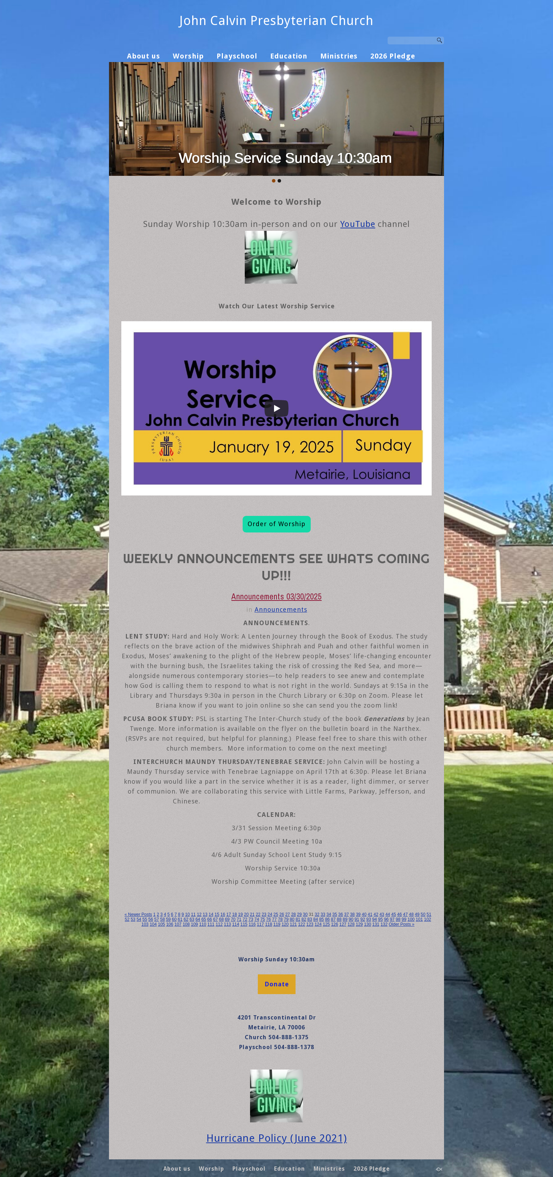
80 (292, 919)
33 (323, 914)
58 (162, 919)
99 (404, 919)
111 (210, 924)
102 (427, 919)
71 (239, 919)
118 (268, 924)
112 (219, 924)
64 (197, 919)
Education (289, 56)
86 (327, 919)
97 (392, 919)
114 (235, 924)
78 (280, 919)
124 (318, 924)
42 (375, 914)
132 (384, 924)
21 (252, 914)
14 (211, 914)
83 (310, 919)
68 (221, 919)
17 (228, 914)
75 (262, 919)
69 (227, 919)
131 (375, 924)
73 (251, 919)
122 (301, 924)
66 (209, 919)
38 (352, 914)
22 (258, 914)
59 (168, 919)
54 (138, 919)
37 (346, 914)
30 (305, 914)
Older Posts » (401, 924)
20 (246, 914)
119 (276, 924)
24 (270, 914)
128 (350, 924)
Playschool (237, 56)
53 (132, 919)
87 (333, 919)
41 (370, 914)
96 (386, 919)
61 (180, 919)
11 (193, 914)
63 (191, 919)
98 (398, 919)
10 (187, 914)
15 (216, 914)
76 (268, 919)
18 (234, 914)
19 (240, 914)
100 (410, 919)
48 (411, 914)
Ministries (339, 56)
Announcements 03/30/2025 (276, 596)
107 (178, 924)
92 (362, 919)
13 (205, 914)
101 (419, 919)
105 (161, 924)
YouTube (357, 224)
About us (143, 56)
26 (281, 914)
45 (393, 914)
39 (358, 914)
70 (233, 919)
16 (222, 914)
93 (368, 919)
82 (304, 919)
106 (169, 924)
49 (417, 914)
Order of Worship (276, 524)
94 (374, 919)
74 (256, 919)
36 (340, 914)
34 (329, 914)
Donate (277, 984)
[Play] (276, 408)
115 (244, 924)
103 (144, 924)
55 (144, 919)
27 (287, 914)
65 (203, 919)
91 (356, 919)
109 (194, 924)
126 (334, 924)
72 (245, 919)
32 (317, 914)
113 (227, 924)
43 (381, 914)
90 (350, 919)
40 (364, 914)
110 (202, 924)
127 (342, 924)
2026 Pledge (392, 56)
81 (298, 919)
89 (345, 919)
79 (286, 919)
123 (310, 924)
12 (199, 914)
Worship (188, 56)
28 (293, 914)
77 (274, 919)
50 (423, 914)
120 (284, 924)
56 (150, 919)
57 (156, 919)
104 (153, 924)
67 (215, 919)
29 (299, 914)
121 (293, 924)
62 (186, 919)
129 (359, 924)
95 (380, 919)
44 (387, 914)
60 (174, 919)
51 (429, 914)
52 (127, 919)
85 (321, 919)
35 (334, 914)
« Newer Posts (138, 914)
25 (275, 914)
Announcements (281, 609)
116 (252, 924)
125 (326, 924)
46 (399, 914)
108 (186, 924)
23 (264, 914)
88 (339, 919)
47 (405, 914)
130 (367, 924)
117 (260, 924)
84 (315, 919)
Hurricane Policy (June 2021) (276, 1138)
